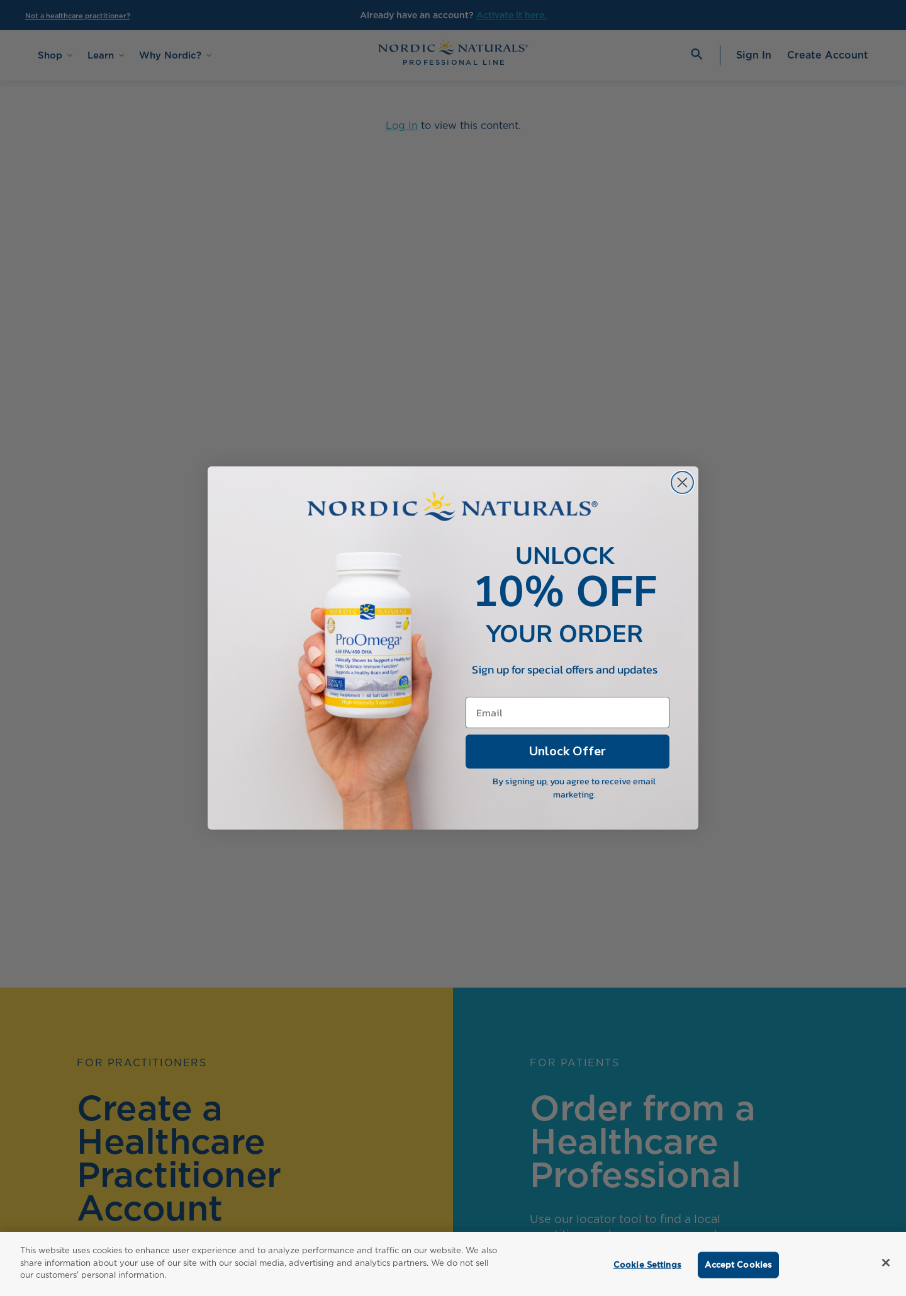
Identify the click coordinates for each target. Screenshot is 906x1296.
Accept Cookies (738, 1265)
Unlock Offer (567, 764)
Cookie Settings (647, 1265)
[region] (453, 1264)
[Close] (886, 1262)
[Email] (567, 725)
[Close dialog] (682, 498)
